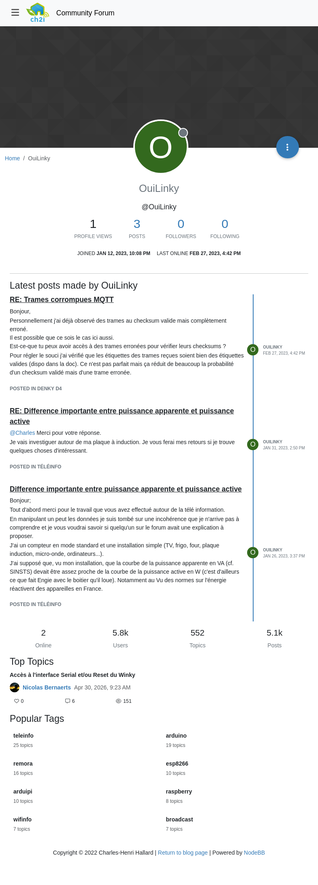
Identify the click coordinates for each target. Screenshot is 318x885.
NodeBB (254, 852)
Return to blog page (183, 852)
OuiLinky (272, 347)
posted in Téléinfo (35, 467)
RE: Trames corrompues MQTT (62, 300)
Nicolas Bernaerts (47, 687)
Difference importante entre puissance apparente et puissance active (126, 489)
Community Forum (85, 13)
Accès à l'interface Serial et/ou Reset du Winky (72, 675)
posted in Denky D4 (36, 388)
